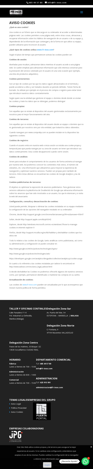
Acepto (47, 465)
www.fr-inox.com (45, 49)
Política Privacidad (18, 408)
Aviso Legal (16, 404)
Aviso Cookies (17, 412)
